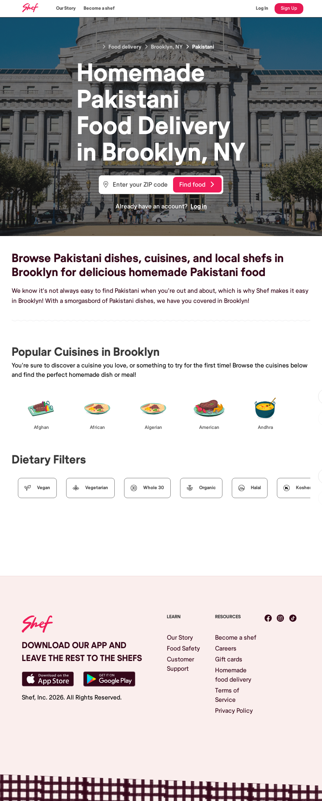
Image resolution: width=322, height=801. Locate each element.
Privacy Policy (234, 711)
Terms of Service (227, 695)
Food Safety (183, 648)
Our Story (66, 8)
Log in (199, 206)
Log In (262, 8)
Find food (196, 185)
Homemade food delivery (233, 675)
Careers (225, 648)
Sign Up (289, 8)
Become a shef (99, 8)
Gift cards (228, 659)
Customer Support (180, 664)
